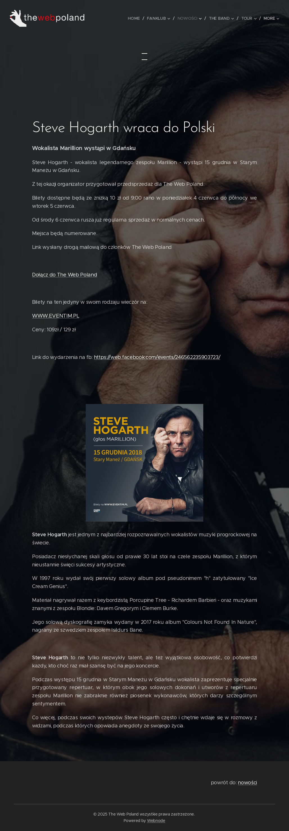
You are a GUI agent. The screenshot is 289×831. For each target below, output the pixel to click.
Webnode (156, 820)
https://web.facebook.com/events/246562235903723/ (157, 357)
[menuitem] (136, 18)
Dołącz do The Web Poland (64, 275)
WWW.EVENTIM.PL (55, 316)
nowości (247, 782)
